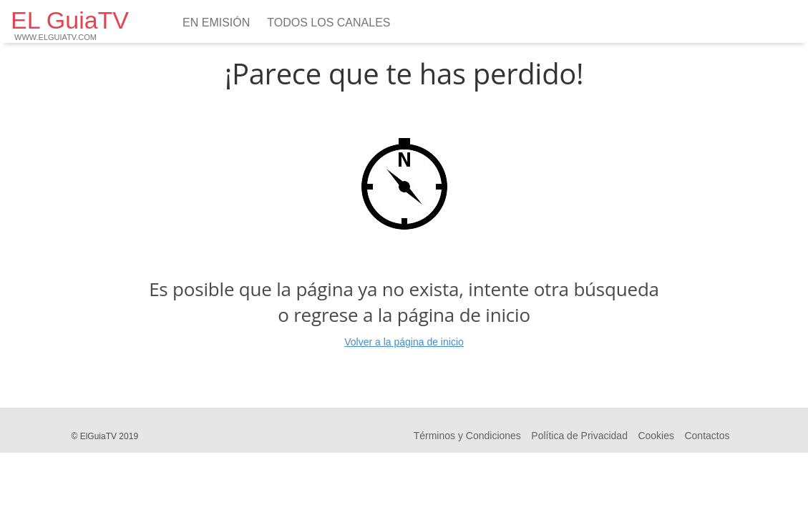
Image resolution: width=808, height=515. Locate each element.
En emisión (216, 22)
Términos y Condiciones (467, 435)
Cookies (656, 435)
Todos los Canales (328, 22)
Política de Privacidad (579, 435)
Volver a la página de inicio (404, 342)
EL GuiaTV (70, 23)
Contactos (706, 435)
